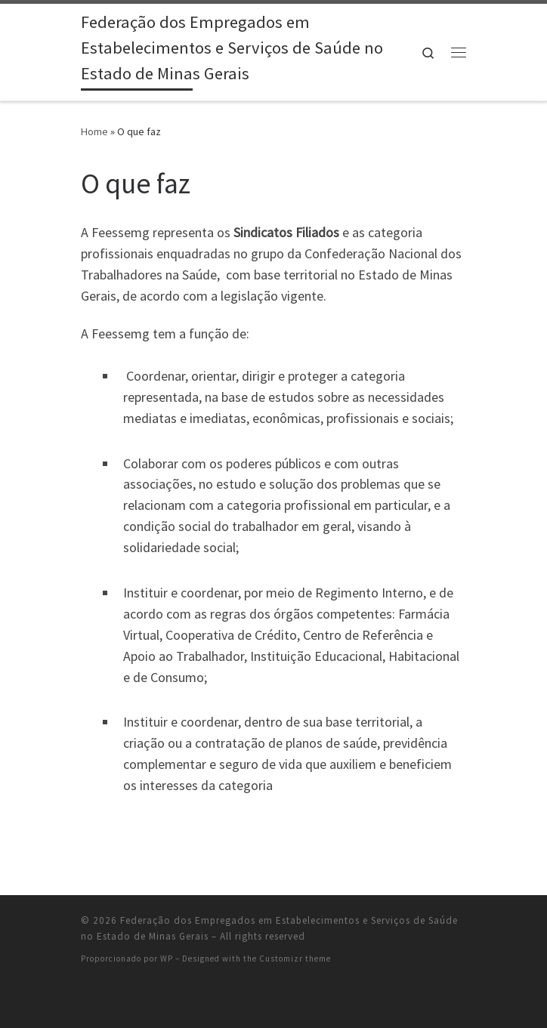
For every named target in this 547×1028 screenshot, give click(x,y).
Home (94, 131)
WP (166, 958)
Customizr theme (295, 958)
